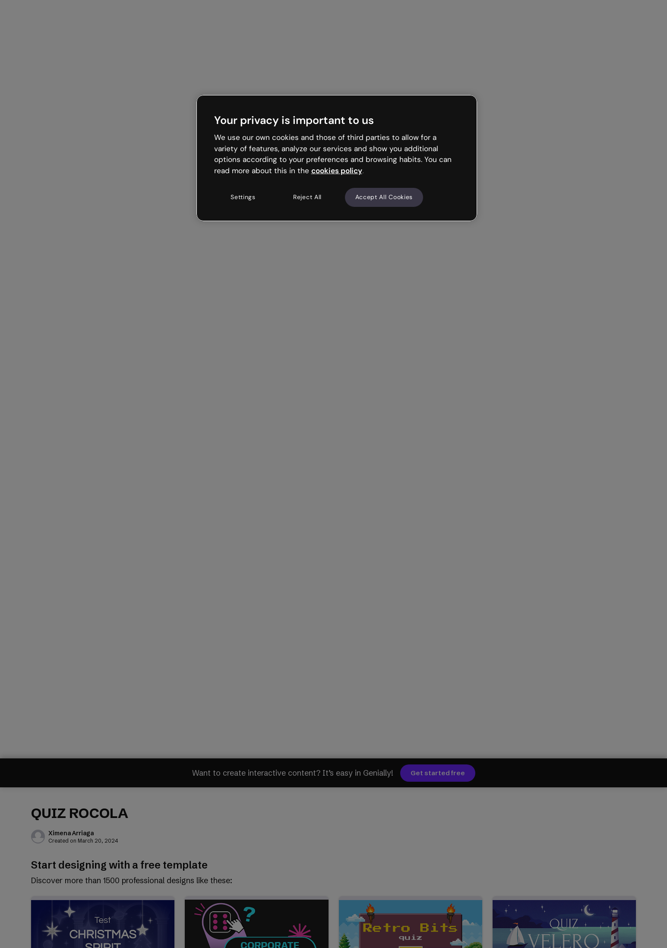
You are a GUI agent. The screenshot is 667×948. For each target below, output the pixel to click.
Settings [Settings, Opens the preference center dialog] (243, 197)
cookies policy (336, 170)
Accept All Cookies (384, 197)
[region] (336, 158)
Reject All (307, 197)
